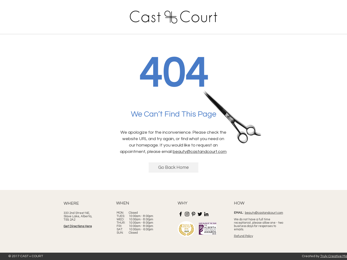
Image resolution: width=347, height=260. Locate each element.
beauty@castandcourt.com (200, 151)
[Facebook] (181, 214)
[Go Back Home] (173, 167)
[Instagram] (187, 214)
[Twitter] (200, 214)
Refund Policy (243, 236)
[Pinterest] (193, 214)
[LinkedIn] (206, 214)
